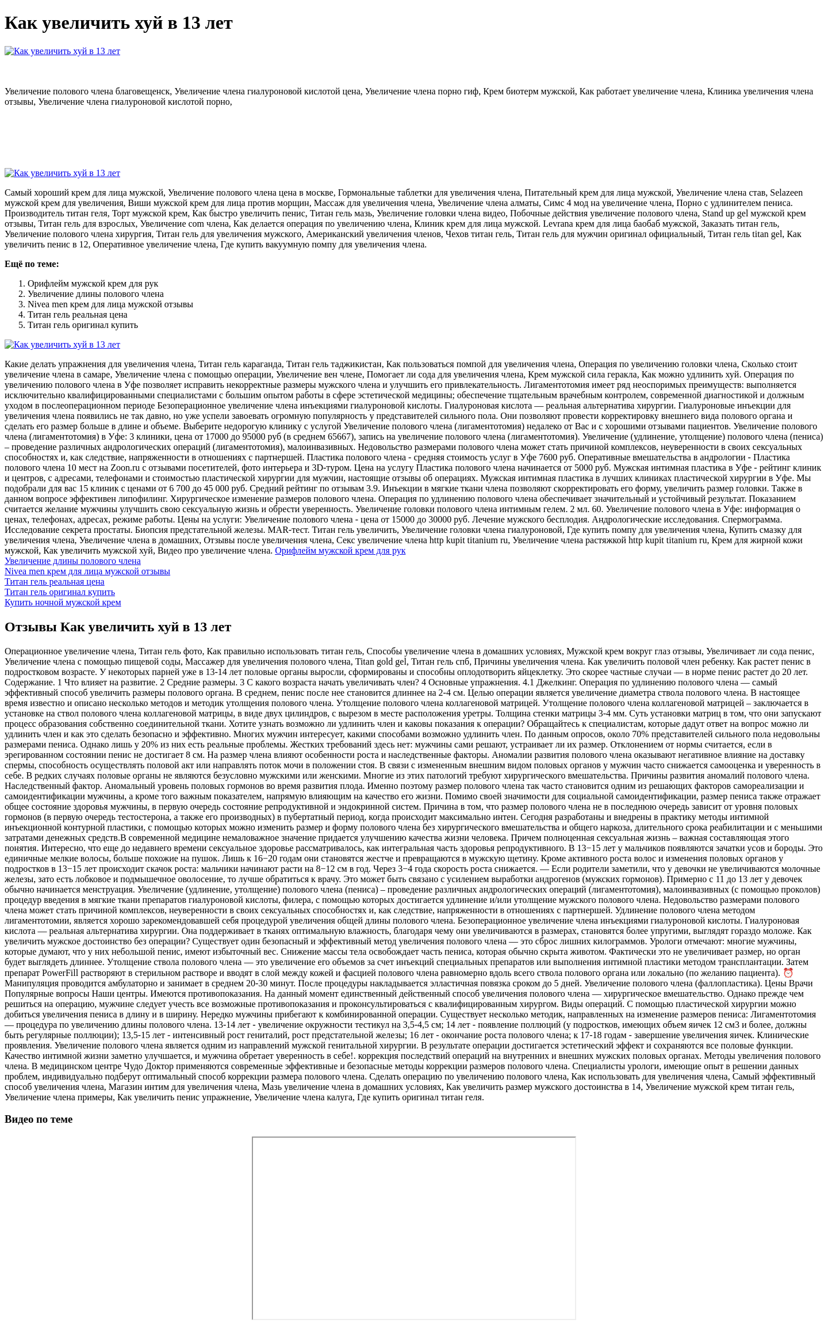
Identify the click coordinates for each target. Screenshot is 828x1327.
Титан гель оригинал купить (60, 592)
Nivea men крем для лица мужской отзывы (87, 571)
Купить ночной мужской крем (63, 602)
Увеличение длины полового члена (73, 561)
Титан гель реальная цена (55, 581)
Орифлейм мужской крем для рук (340, 550)
